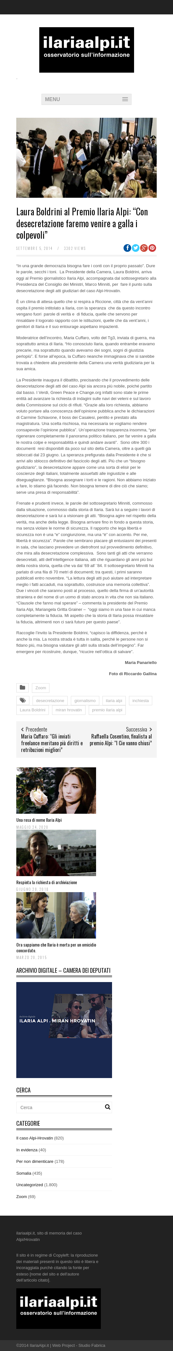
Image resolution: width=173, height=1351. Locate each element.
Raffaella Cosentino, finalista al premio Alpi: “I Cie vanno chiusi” (121, 739)
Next (144, 161)
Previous (29, 161)
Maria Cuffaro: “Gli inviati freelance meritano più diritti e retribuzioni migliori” (52, 743)
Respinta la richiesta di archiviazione (46, 882)
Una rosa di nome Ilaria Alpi (39, 819)
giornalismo (84, 700)
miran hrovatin (69, 709)
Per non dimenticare (34, 1161)
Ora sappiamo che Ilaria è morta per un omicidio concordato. (56, 947)
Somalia (23, 1173)
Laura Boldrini (32, 709)
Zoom (40, 687)
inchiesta (140, 700)
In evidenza (27, 1149)
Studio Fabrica (92, 1345)
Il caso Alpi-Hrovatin (34, 1138)
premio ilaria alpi (107, 709)
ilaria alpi (114, 700)
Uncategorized (29, 1184)
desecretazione (50, 700)
